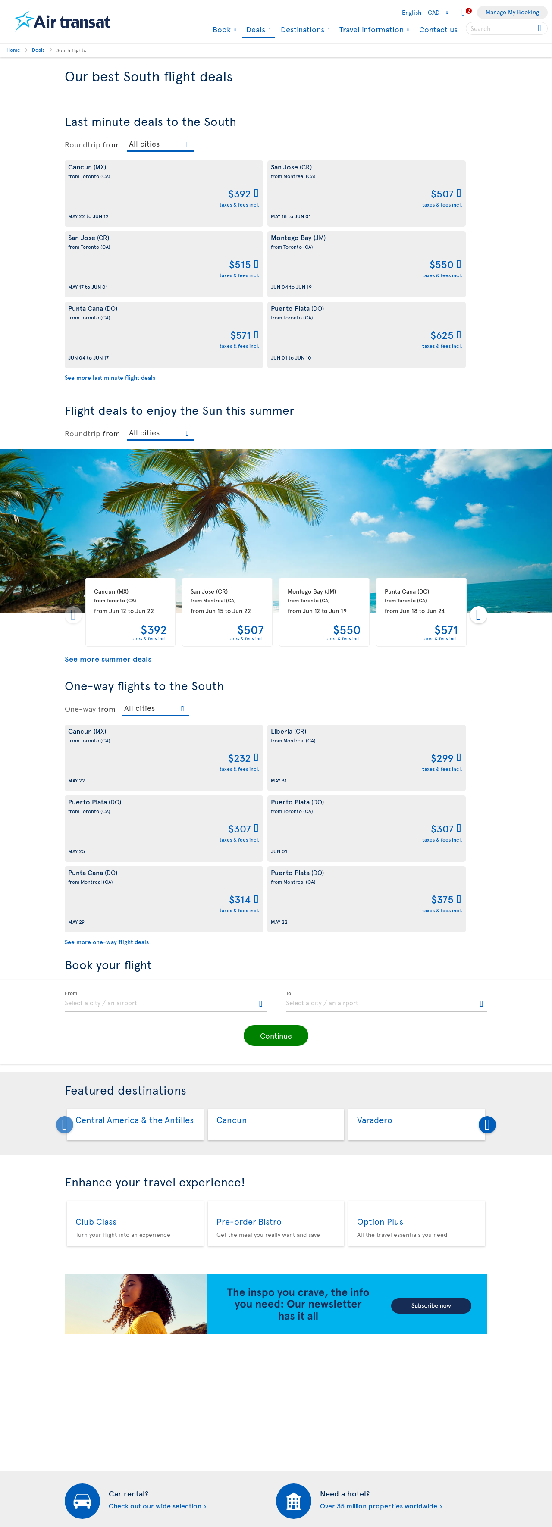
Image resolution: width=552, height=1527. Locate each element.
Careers (76, 1409)
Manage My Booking (512, 12)
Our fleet (77, 1351)
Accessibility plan (88, 1440)
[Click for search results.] (540, 28)
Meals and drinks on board (316, 1494)
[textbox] (166, 718)
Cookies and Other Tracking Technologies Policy (210, 1341)
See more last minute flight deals (110, 236)
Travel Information (90, 1336)
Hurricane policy (303, 1421)
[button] (276, 752)
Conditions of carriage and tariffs (218, 1292)
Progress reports (87, 1455)
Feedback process (90, 1470)
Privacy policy (191, 1321)
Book (220, 29)
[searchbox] (507, 28)
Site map (76, 1499)
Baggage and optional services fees (220, 1424)
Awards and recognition (97, 1395)
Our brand (79, 1321)
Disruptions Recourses (203, 1360)
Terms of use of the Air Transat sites (221, 1375)
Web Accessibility (89, 1484)
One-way (80, 567)
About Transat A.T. (89, 1307)
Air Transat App (300, 1316)
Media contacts (301, 1375)
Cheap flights (298, 1435)
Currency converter (307, 1406)
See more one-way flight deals (107, 659)
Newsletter (295, 1346)
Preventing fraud (195, 1469)
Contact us (438, 29)
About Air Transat (88, 1292)
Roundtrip (82, 144)
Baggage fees (82, 1365)
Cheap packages (302, 1450)
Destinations (301, 29)
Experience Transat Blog (313, 1331)
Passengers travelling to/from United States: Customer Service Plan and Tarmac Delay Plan (216, 1400)
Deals (254, 30)
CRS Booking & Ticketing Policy (215, 1438)
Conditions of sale (197, 1307)
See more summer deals (108, 517)
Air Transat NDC (301, 1479)
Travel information (370, 29)
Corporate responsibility (98, 1380)
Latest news (296, 1465)
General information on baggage (324, 1509)
